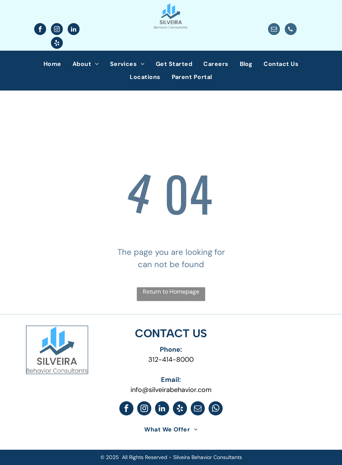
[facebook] (40, 30)
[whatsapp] (216, 409)
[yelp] (57, 44)
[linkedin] (74, 30)
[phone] (291, 30)
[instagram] (57, 30)
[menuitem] (52, 64)
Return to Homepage (171, 291)
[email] (274, 30)
